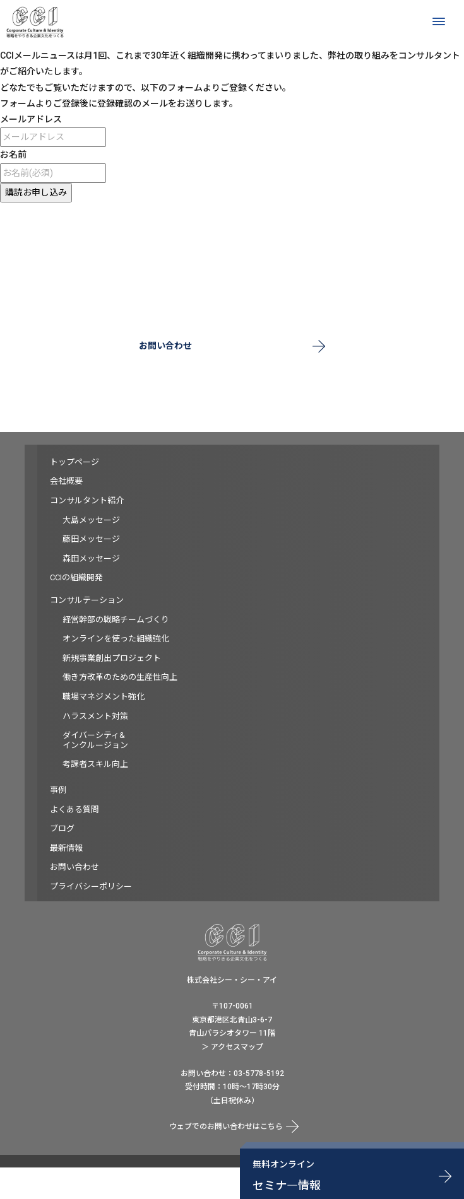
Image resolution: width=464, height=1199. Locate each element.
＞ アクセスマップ (232, 1047)
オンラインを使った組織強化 (115, 638)
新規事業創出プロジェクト (111, 658)
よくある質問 (74, 809)
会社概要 (66, 481)
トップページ (74, 462)
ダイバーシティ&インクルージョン (95, 740)
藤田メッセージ (91, 539)
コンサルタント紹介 (87, 500)
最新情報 (66, 848)
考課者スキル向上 (95, 764)
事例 (58, 790)
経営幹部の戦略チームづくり (115, 619)
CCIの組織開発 (76, 577)
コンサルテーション (87, 600)
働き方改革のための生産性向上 (119, 677)
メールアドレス (31, 119)
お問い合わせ (165, 346)
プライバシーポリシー (91, 886)
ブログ (62, 828)
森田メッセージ (91, 558)
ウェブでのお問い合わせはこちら (226, 1126)
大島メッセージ (91, 520)
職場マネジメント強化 (103, 696)
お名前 (13, 154)
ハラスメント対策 (95, 716)
